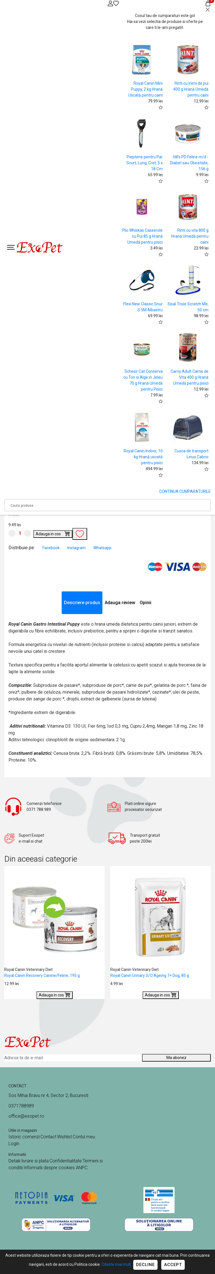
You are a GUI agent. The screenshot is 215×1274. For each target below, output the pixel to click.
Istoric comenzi (24, 1136)
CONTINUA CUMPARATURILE (185, 491)
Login (13, 1143)
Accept (173, 1264)
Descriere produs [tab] (82, 602)
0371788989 (21, 1106)
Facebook (51, 548)
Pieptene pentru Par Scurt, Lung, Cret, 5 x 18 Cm (144, 163)
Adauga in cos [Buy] (53, 533)
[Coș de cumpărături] (208, 3)
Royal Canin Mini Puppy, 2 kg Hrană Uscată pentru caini (145, 89)
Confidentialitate (66, 1161)
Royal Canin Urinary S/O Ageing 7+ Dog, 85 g (149, 975)
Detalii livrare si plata (28, 1161)
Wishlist (64, 1136)
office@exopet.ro (26, 1116)
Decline (145, 1264)
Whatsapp (102, 548)
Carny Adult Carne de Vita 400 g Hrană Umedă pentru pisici (189, 377)
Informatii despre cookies (49, 1167)
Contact (48, 1136)
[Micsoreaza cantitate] (12, 533)
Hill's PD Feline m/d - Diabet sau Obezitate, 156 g (189, 163)
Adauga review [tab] (120, 602)
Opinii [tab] (145, 602)
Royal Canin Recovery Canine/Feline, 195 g (42, 975)
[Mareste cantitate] (27, 533)
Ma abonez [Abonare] (176, 1057)
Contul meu (84, 1136)
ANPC (81, 1167)
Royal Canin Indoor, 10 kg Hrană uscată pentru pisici (143, 457)
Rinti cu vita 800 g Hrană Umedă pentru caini (189, 236)
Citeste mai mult (116, 1264)
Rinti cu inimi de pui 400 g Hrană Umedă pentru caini (190, 89)
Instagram (77, 548)
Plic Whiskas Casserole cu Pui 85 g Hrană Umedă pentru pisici (142, 236)
